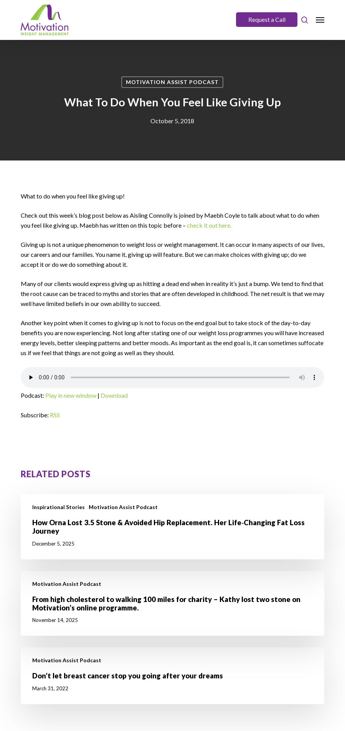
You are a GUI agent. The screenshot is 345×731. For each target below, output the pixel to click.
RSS (55, 414)
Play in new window (70, 395)
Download (114, 395)
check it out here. (209, 225)
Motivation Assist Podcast (172, 82)
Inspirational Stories (58, 507)
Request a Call (267, 19)
